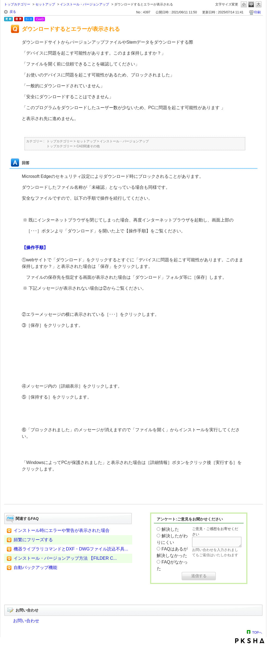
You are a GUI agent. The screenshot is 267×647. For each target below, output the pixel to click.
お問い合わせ (26, 620)
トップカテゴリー (17, 4)
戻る (13, 12)
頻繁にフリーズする (33, 539)
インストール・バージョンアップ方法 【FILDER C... (65, 558)
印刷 (257, 12)
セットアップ (45, 4)
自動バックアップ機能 (35, 567)
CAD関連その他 (88, 146)
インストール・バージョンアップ (84, 4)
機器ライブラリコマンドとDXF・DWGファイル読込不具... (71, 549)
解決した (170, 529)
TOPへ (257, 632)
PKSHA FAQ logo (249, 640)
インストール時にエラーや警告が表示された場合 (62, 530)
